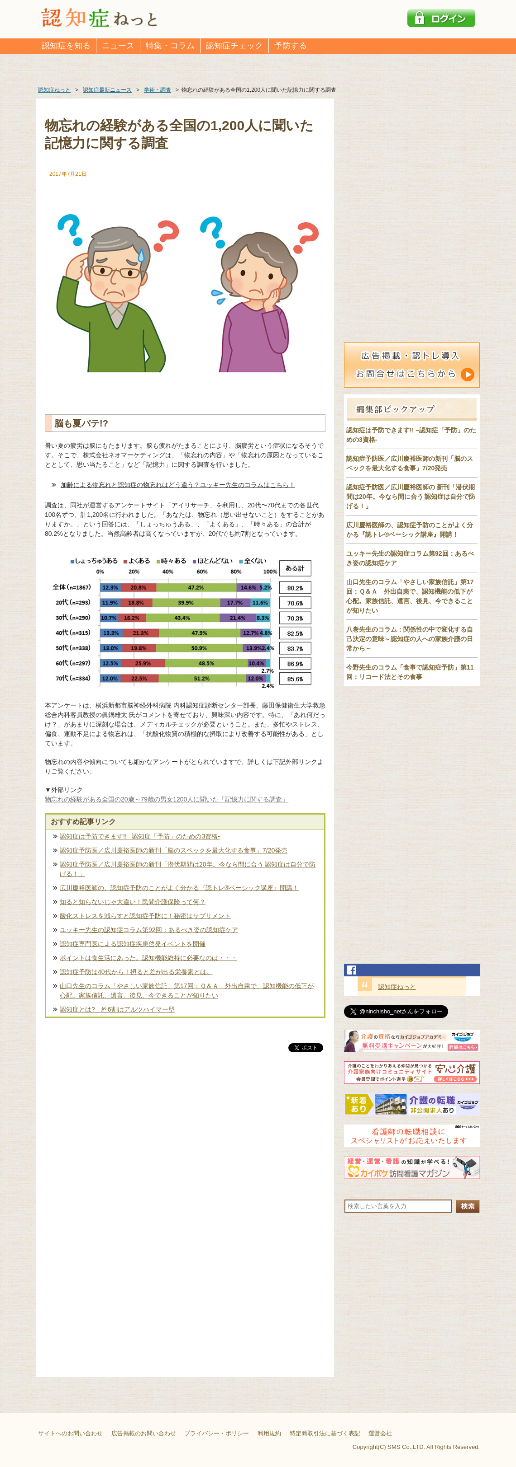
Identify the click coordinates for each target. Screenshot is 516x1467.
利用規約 (269, 1433)
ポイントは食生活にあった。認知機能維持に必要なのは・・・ (148, 957)
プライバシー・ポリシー (216, 1433)
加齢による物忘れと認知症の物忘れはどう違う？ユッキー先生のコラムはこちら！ (178, 484)
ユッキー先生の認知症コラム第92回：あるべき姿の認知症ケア (149, 929)
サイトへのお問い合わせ (70, 1433)
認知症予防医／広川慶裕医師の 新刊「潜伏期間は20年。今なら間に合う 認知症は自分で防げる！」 (410, 496)
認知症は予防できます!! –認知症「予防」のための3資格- (140, 836)
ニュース (118, 45)
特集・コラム (170, 45)
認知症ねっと (397, 986)
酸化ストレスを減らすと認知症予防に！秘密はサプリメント (145, 915)
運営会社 (380, 1433)
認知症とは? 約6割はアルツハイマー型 (117, 1009)
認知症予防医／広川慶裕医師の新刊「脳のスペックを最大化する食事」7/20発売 (173, 850)
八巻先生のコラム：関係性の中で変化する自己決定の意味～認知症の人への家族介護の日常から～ (409, 639)
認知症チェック (234, 45)
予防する (290, 45)
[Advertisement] (185, 1148)
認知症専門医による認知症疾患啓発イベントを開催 (132, 943)
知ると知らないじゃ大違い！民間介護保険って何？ (132, 901)
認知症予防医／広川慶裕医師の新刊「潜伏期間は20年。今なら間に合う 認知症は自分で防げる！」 (187, 869)
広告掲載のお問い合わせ (143, 1433)
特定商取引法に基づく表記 (325, 1433)
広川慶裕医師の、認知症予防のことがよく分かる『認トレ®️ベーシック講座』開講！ (179, 887)
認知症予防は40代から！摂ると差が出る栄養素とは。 (136, 971)
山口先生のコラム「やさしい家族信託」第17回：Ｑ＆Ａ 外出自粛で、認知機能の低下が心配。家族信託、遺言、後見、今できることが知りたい (187, 990)
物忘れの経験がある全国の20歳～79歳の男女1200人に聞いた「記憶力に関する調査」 (166, 799)
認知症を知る (66, 45)
